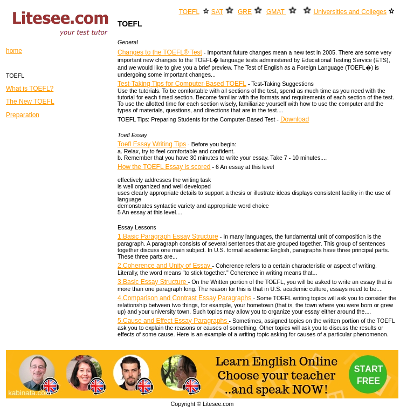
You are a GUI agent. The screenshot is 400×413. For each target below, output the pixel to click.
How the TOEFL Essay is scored (164, 167)
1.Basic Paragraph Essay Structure (168, 236)
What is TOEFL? (29, 88)
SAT (217, 12)
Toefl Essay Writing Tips (152, 144)
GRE (245, 12)
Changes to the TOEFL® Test (160, 52)
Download (294, 119)
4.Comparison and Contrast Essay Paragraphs (185, 298)
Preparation (22, 115)
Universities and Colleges (350, 12)
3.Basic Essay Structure (153, 282)
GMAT (276, 12)
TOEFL (189, 12)
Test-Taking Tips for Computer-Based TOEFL (182, 83)
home (14, 51)
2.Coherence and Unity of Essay (165, 265)
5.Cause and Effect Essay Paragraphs (173, 320)
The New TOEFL (30, 101)
